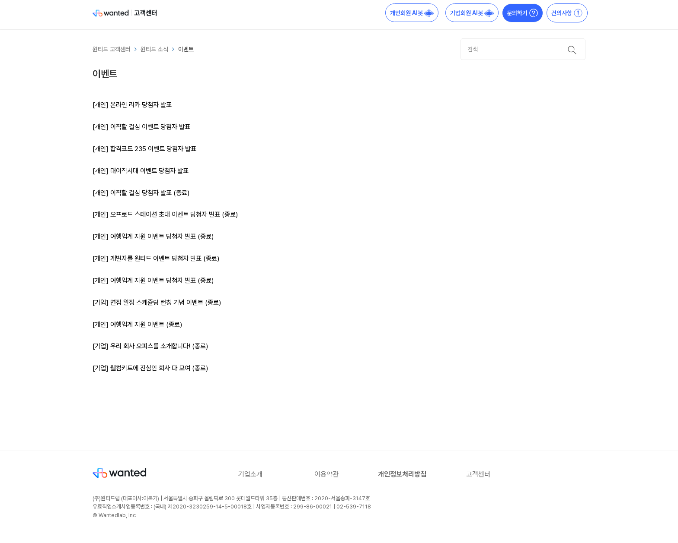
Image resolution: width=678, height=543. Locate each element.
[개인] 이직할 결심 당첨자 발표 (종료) (141, 193)
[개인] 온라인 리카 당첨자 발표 (132, 105)
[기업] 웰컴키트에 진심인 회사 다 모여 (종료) (150, 368)
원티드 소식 (154, 49)
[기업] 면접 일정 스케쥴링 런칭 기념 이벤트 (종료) (157, 302)
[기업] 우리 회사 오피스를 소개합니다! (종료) (150, 346)
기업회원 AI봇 (472, 13)
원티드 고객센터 (112, 49)
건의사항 (567, 13)
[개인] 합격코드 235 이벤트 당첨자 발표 (144, 149)
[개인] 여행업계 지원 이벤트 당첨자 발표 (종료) (153, 236)
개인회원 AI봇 (412, 13)
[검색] (523, 49)
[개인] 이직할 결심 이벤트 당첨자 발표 (141, 127)
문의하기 (522, 13)
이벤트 (186, 49)
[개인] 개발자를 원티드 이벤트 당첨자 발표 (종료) (156, 258)
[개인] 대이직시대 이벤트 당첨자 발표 (141, 171)
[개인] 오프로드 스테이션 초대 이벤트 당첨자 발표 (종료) (165, 214)
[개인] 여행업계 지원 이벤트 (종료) (137, 324)
